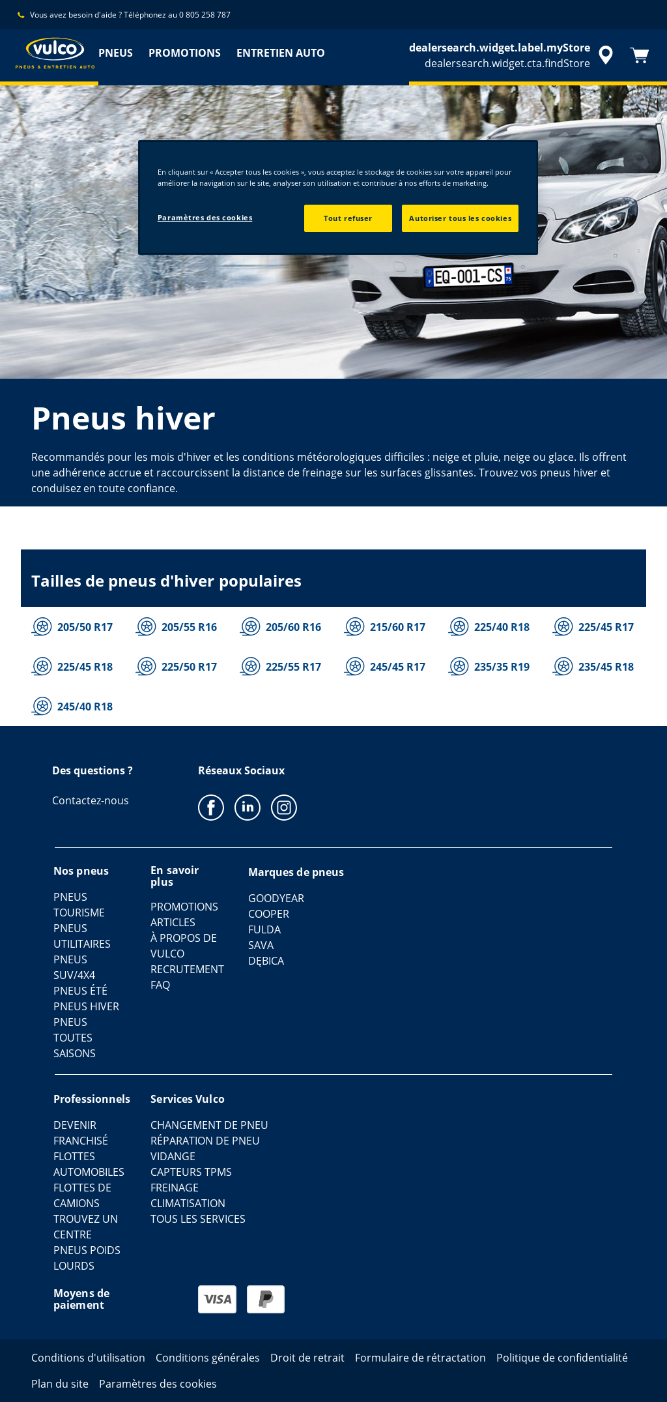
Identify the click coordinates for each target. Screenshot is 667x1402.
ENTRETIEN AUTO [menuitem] (280, 53)
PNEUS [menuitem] (115, 53)
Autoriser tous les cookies (460, 218)
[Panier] (639, 55)
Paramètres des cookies (205, 217)
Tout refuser (348, 218)
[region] (338, 197)
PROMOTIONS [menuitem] (185, 53)
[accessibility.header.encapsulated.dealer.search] (513, 55)
